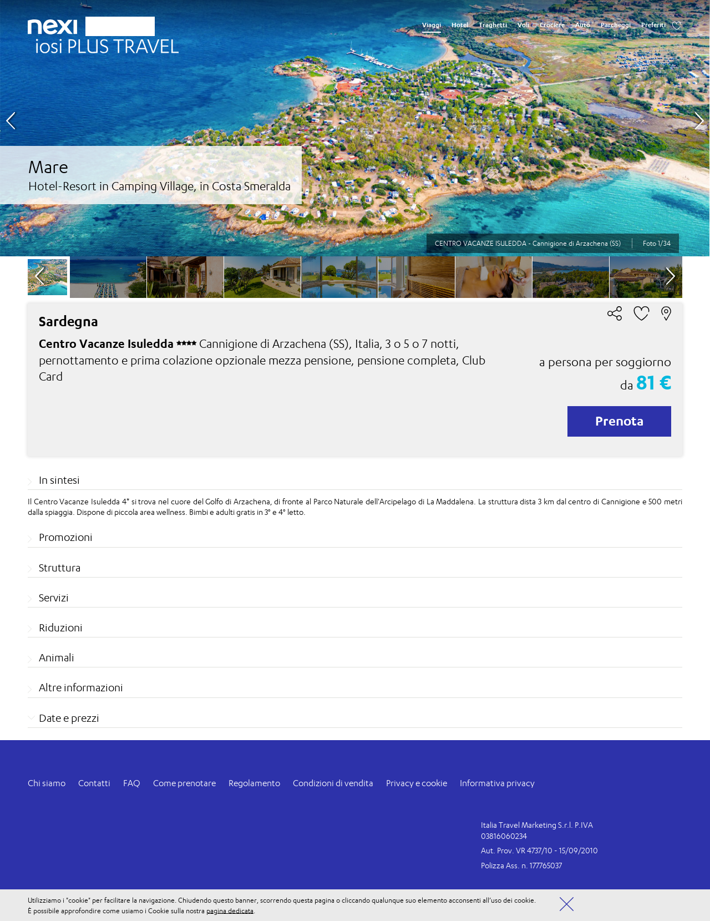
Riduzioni (61, 627)
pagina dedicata (229, 910)
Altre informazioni (81, 687)
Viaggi (431, 25)
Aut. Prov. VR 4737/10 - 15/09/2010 (539, 850)
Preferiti (653, 25)
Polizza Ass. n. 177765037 (521, 865)
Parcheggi (616, 25)
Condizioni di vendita (333, 783)
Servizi (54, 597)
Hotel (460, 25)
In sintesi (59, 480)
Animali (56, 657)
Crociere (552, 25)
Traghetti (493, 25)
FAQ (131, 783)
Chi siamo (46, 783)
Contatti (94, 783)
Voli (523, 25)
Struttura (59, 567)
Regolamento (254, 783)
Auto (582, 25)
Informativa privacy (497, 783)
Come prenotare (184, 783)
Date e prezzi (69, 718)
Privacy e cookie (416, 783)
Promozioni (66, 537)
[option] (354, 128)
